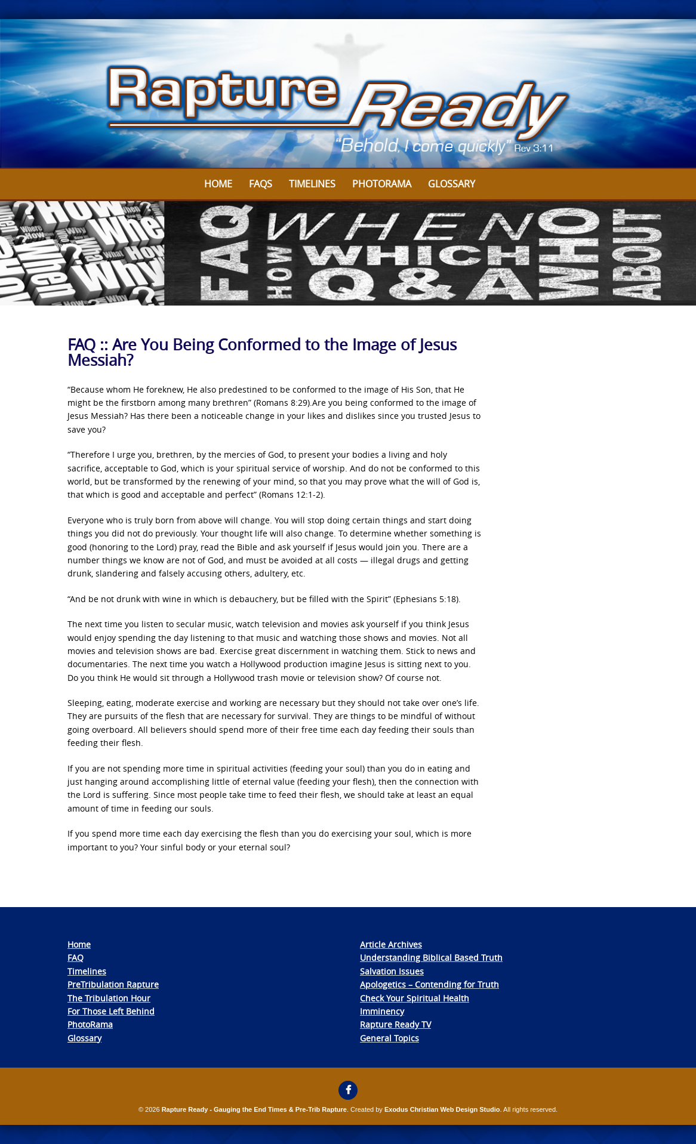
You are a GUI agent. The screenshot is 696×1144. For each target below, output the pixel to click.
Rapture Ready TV (395, 1024)
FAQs (260, 183)
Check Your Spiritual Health (414, 998)
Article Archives (391, 944)
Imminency (382, 1011)
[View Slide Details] (348, 94)
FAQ (75, 957)
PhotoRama (90, 1024)
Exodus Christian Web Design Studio (442, 1109)
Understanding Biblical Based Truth (431, 957)
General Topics (389, 1038)
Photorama (381, 183)
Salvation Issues (392, 971)
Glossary (451, 183)
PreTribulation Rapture (113, 984)
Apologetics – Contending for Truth (429, 984)
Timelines (312, 183)
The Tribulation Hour (108, 998)
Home (218, 183)
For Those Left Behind (111, 1011)
